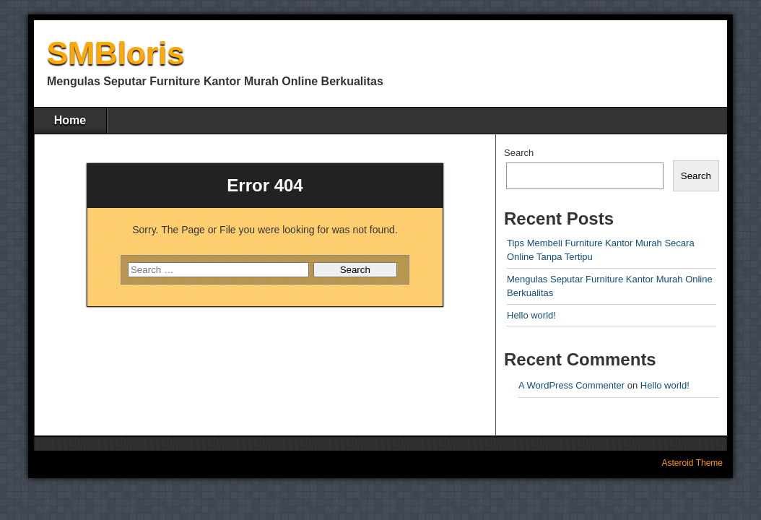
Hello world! (531, 315)
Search (519, 152)
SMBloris (116, 53)
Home (70, 120)
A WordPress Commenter (571, 385)
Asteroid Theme (692, 463)
